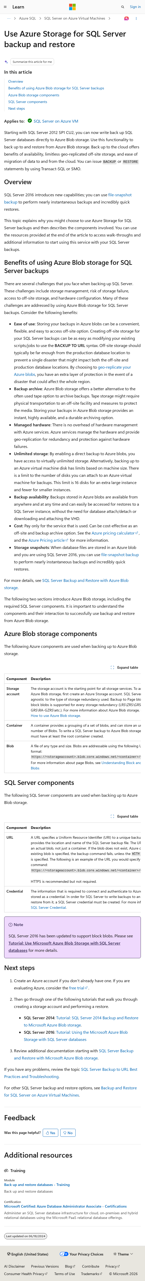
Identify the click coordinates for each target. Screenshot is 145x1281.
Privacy (111, 1266)
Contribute (90, 1266)
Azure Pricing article (46, 540)
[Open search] (123, 7)
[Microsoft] (72, 7)
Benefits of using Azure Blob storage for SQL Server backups (56, 88)
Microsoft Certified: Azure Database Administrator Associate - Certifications (65, 1206)
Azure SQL (27, 18)
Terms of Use (64, 1273)
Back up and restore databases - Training (37, 1184)
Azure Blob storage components (33, 94)
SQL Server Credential (48, 907)
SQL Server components (27, 101)
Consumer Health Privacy (24, 1273)
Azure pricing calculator (113, 533)
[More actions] (136, 18)
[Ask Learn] (127, 18)
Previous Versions (45, 1266)
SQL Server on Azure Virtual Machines (74, 18)
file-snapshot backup (120, 554)
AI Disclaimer (14, 1266)
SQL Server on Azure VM (56, 121)
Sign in (135, 6)
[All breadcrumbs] (8, 18)
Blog (68, 1266)
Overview (15, 81)
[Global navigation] (5, 7)
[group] (72, 723)
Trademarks (90, 1273)
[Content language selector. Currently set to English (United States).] (28, 1254)
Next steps (16, 108)
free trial (76, 987)
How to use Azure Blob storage (55, 715)
